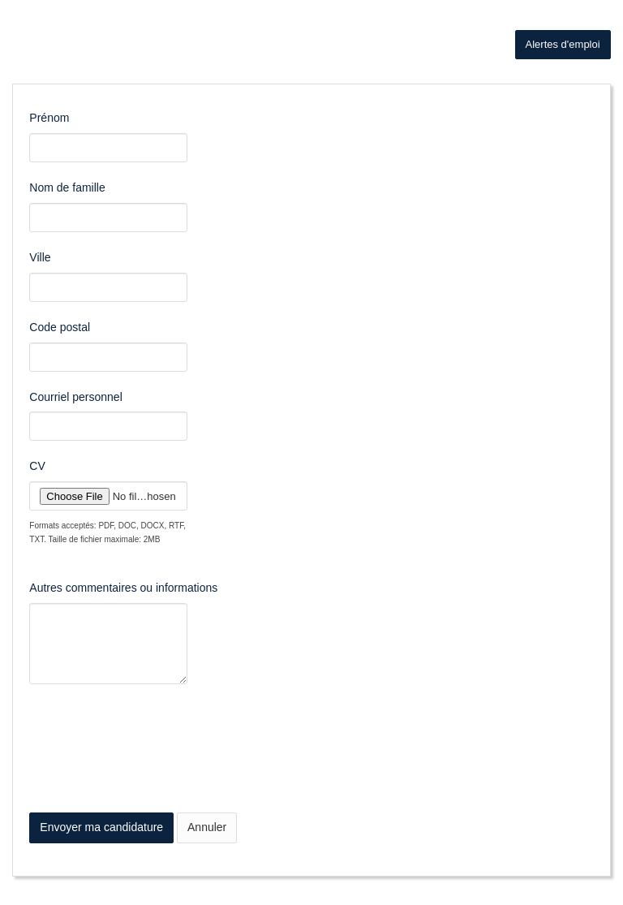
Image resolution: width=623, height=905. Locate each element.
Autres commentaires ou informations (123, 587)
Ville (39, 257)
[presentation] (152, 764)
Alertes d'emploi (563, 44)
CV (37, 465)
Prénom (49, 117)
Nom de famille (67, 187)
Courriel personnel (75, 396)
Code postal (59, 327)
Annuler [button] (206, 827)
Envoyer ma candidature (101, 827)
